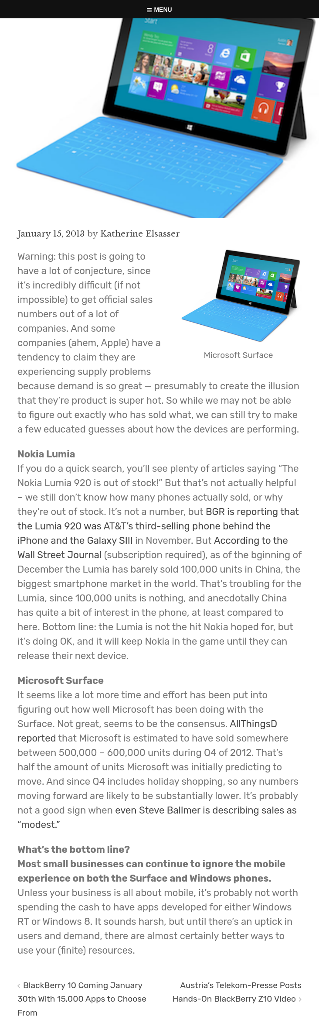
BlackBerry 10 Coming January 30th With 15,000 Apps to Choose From (81, 998)
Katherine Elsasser (140, 233)
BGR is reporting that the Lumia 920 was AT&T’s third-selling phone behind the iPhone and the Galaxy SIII (158, 526)
